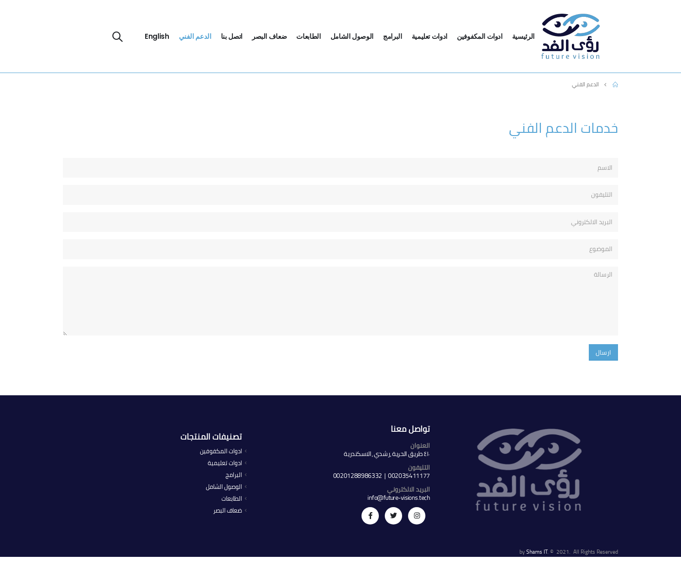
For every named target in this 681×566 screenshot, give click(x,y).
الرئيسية (523, 36)
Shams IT (536, 551)
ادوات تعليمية (429, 36)
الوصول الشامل (351, 36)
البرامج (392, 36)
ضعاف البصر (269, 36)
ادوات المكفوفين (480, 36)
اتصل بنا (231, 36)
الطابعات (308, 36)
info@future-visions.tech (398, 497)
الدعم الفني (195, 36)
